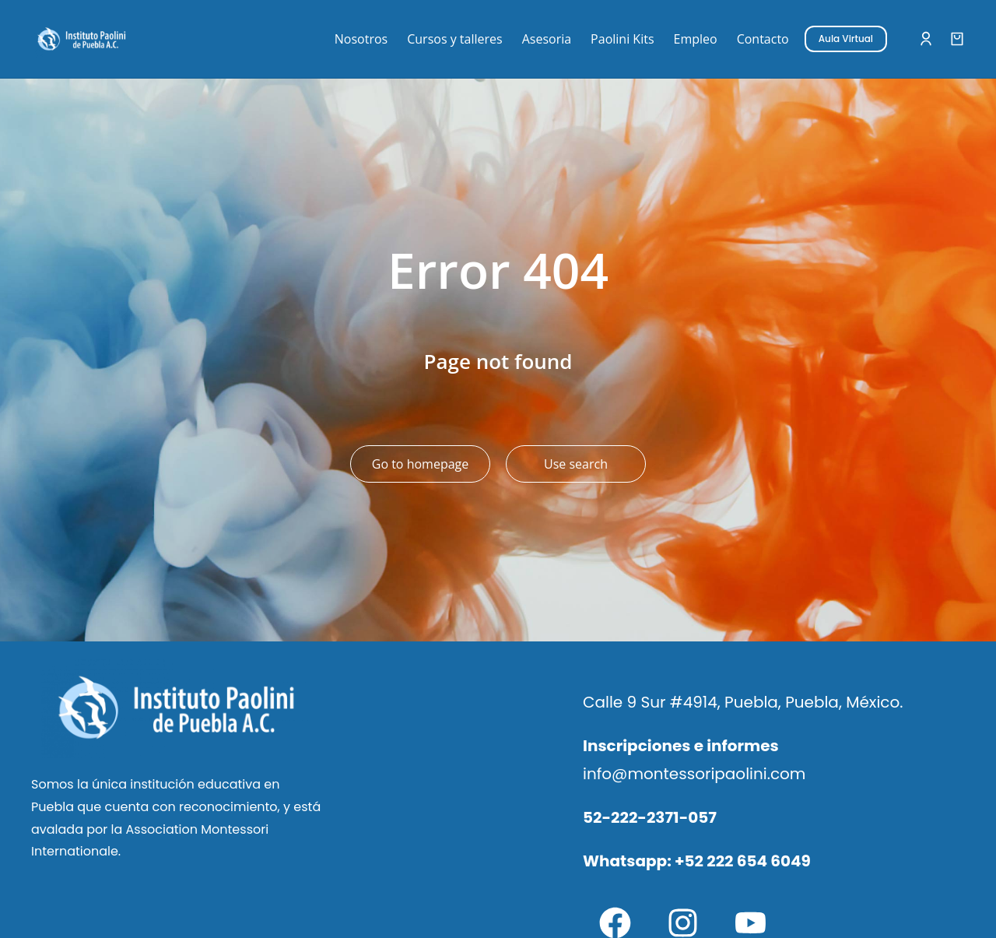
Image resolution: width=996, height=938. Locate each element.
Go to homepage (420, 464)
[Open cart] (957, 39)
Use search (576, 464)
